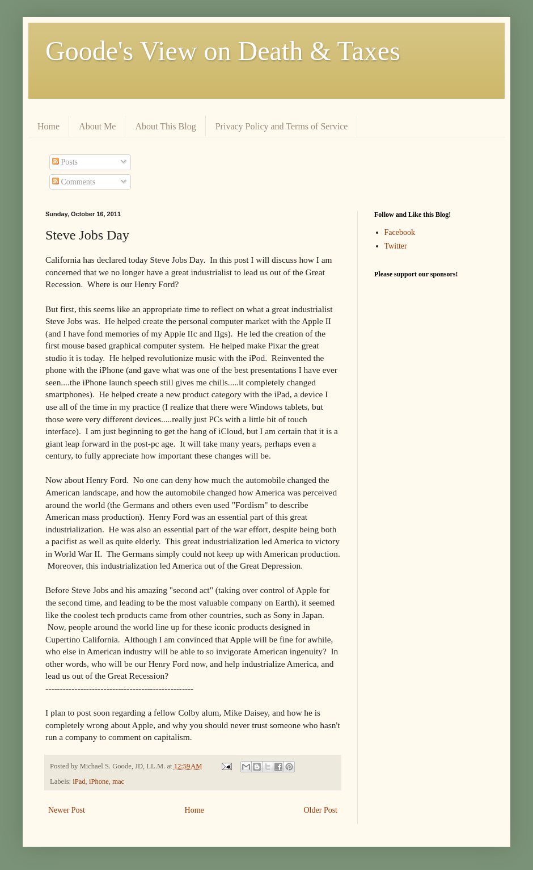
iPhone (99, 781)
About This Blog (165, 126)
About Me (97, 126)
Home (48, 126)
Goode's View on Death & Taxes (222, 51)
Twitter (395, 246)
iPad (79, 781)
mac (118, 781)
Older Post (321, 810)
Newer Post (66, 810)
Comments (73, 182)
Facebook (399, 232)
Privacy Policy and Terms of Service (281, 126)
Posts (65, 162)
